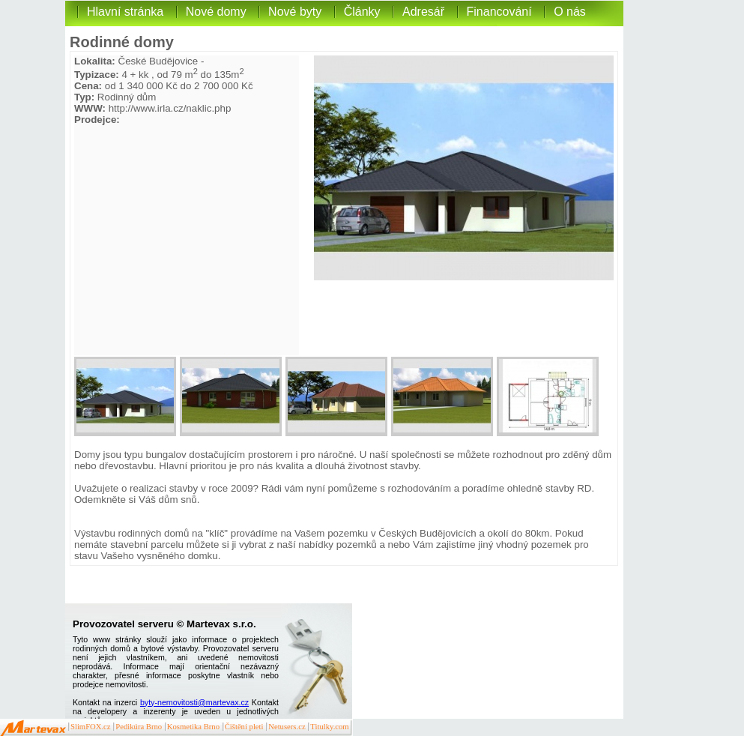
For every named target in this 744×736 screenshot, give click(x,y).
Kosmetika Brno (193, 727)
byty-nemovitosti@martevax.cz (194, 702)
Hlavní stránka (125, 11)
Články (362, 11)
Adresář (423, 11)
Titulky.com (329, 727)
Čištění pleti (244, 727)
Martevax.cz (33, 728)
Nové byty (294, 11)
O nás (570, 11)
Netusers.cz (286, 727)
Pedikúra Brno (138, 727)
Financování (499, 11)
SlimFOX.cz (90, 727)
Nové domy (216, 11)
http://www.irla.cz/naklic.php (170, 108)
